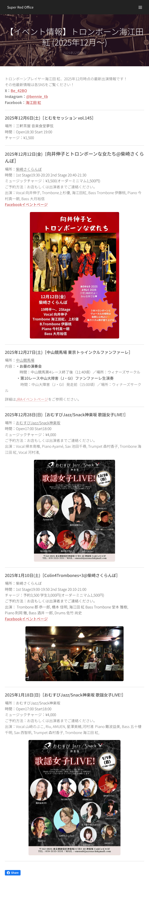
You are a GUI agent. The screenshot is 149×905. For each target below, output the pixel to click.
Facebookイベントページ (26, 618)
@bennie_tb (37, 96)
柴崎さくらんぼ (29, 168)
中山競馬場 (25, 360)
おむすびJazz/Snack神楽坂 (38, 422)
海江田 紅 (33, 102)
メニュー (140, 7)
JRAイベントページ (32, 399)
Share (13, 872)
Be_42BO (19, 90)
